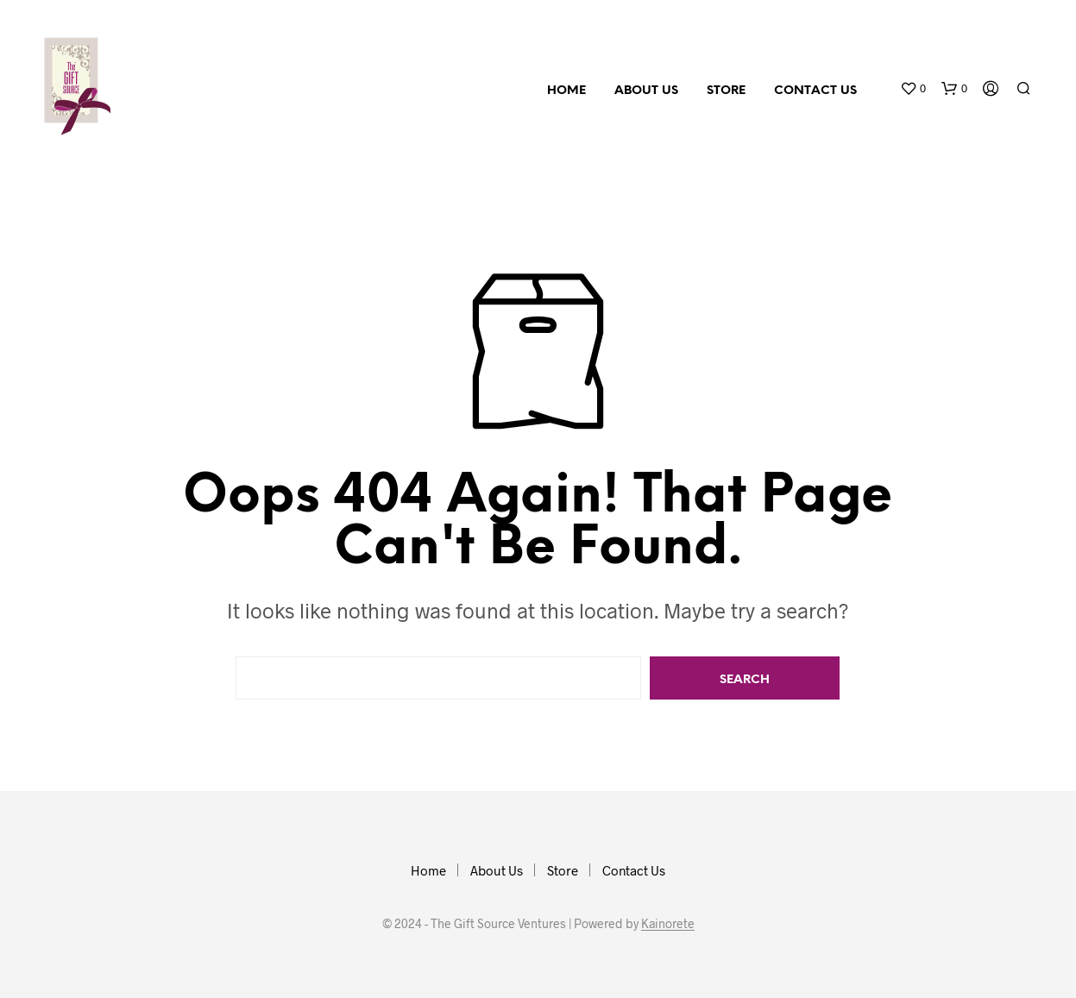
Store (726, 91)
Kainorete (668, 924)
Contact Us (815, 91)
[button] (913, 88)
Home (566, 91)
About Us (646, 91)
